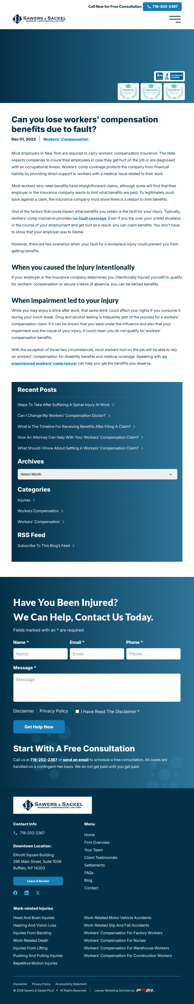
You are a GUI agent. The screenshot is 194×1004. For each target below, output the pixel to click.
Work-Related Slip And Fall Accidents (116, 925)
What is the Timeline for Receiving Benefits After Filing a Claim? (74, 426)
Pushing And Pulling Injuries (38, 955)
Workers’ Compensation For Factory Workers (123, 933)
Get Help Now (38, 726)
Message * (24, 667)
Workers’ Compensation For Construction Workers (128, 955)
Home (89, 835)
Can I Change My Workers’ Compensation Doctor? (62, 415)
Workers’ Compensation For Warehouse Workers (126, 948)
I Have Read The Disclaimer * (110, 711)
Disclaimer (23, 710)
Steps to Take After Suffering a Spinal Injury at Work (64, 404)
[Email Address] (97, 654)
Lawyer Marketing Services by (125, 990)
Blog (88, 880)
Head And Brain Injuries (33, 917)
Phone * (134, 642)
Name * (21, 642)
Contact (91, 888)
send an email (76, 759)
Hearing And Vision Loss (34, 925)
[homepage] (52, 805)
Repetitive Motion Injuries (35, 963)
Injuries (24, 500)
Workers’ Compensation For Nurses (115, 940)
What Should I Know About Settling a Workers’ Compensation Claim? (78, 448)
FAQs (88, 872)
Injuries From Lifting (30, 948)
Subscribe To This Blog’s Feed (44, 545)
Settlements (94, 865)
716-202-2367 (162, 6)
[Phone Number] (153, 654)
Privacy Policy (54, 710)
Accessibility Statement (71, 984)
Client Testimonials (100, 857)
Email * (77, 642)
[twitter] (38, 893)
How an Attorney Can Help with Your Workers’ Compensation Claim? (78, 437)
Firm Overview (97, 842)
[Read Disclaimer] (77, 711)
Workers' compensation (65, 139)
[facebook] (15, 893)
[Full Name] (40, 654)
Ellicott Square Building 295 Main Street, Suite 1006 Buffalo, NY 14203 (37, 861)
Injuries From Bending (32, 933)
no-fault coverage (89, 218)
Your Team (93, 850)
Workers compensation (38, 511)
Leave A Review (38, 881)
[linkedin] (26, 893)
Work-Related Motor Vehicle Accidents (117, 917)
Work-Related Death (30, 940)
